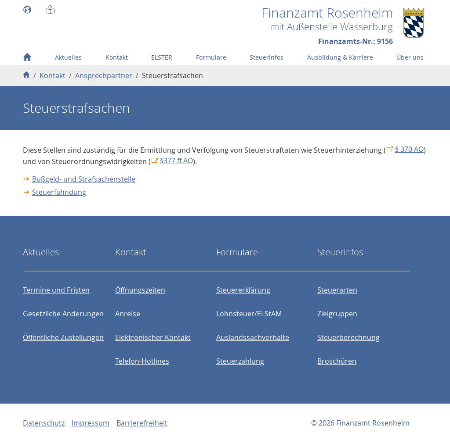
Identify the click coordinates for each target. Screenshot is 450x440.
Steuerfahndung (59, 192)
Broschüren (336, 361)
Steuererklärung (243, 290)
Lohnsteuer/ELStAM (249, 313)
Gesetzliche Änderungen (63, 313)
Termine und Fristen (56, 290)
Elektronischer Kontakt (153, 337)
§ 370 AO (409, 149)
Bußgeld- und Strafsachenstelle (83, 179)
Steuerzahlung (240, 361)
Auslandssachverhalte (252, 337)
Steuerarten (337, 290)
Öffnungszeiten (140, 290)
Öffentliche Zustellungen (63, 337)
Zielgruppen (337, 313)
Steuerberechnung (348, 337)
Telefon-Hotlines (142, 361)
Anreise (127, 313)
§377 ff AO (176, 160)
